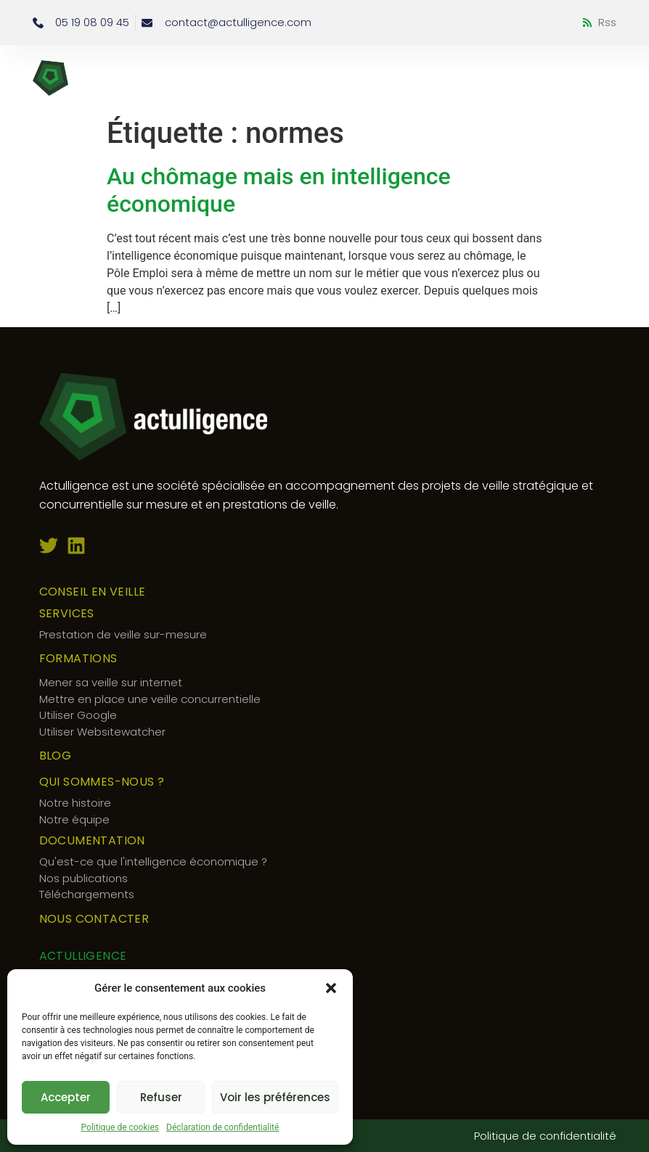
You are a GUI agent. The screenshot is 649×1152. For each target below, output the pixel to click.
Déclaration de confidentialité (222, 1127)
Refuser (161, 1097)
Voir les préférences (275, 1097)
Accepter (66, 1097)
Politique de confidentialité (545, 1135)
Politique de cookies (120, 1127)
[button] (331, 988)
